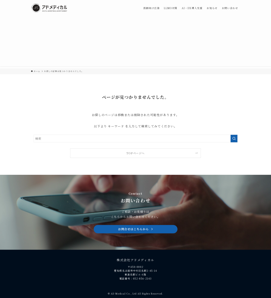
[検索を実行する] (234, 138)
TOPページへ (135, 153)
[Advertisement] (135, 42)
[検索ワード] (135, 138)
